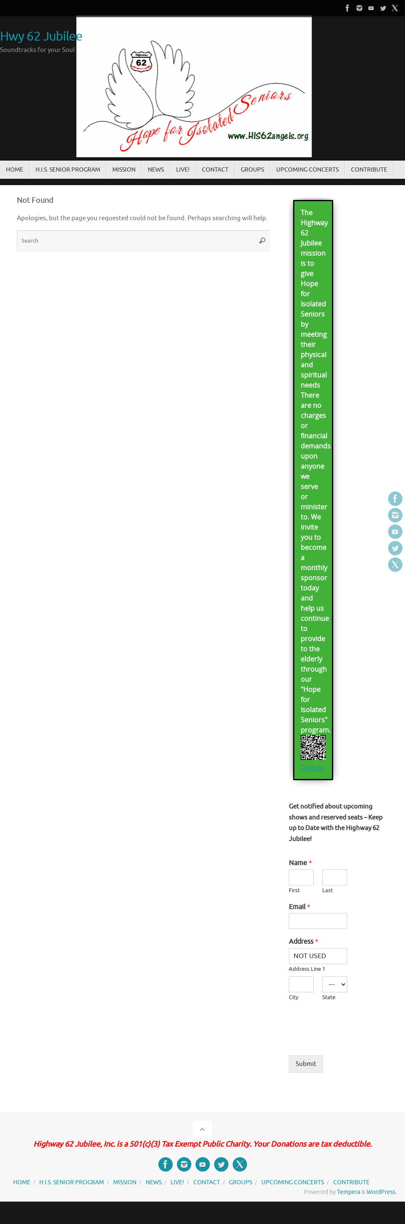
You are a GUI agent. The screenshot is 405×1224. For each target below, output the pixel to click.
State (328, 997)
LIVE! (177, 1182)
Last (327, 890)
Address (303, 941)
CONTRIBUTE (351, 1182)
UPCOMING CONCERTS (292, 1182)
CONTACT (206, 1182)
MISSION (124, 1182)
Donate (312, 767)
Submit (306, 1064)
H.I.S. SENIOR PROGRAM (71, 1182)
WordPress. (382, 1192)
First (294, 890)
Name (300, 863)
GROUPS (240, 1182)
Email (299, 907)
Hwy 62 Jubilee (41, 37)
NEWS (154, 1182)
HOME (21, 1182)
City (293, 997)
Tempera (348, 1192)
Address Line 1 (307, 969)
